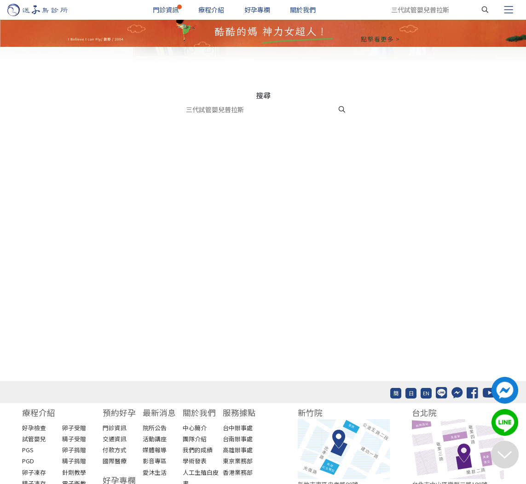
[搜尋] (485, 9)
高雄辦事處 (238, 449)
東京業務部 (238, 460)
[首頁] (46, 10)
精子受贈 (74, 438)
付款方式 (115, 449)
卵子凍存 (34, 472)
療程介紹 (211, 9)
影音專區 (155, 460)
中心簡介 (195, 427)
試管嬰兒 (34, 438)
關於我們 (303, 9)
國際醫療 (115, 460)
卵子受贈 (74, 427)
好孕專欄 (257, 9)
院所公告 (155, 427)
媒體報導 (155, 449)
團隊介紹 (195, 438)
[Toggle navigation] (508, 9)
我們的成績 (198, 449)
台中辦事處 (238, 427)
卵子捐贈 (74, 449)
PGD (28, 460)
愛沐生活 (155, 472)
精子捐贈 (74, 460)
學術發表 (195, 460)
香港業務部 (238, 472)
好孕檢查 (34, 427)
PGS (28, 449)
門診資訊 (166, 9)
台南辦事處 (238, 438)
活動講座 (155, 438)
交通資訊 (115, 438)
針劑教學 (74, 472)
